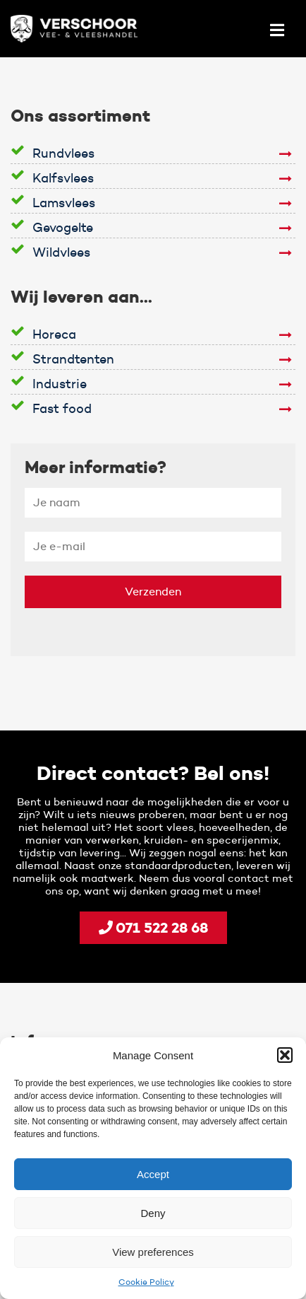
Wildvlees (61, 252)
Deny (152, 1213)
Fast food (62, 408)
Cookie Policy (146, 1281)
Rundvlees (63, 153)
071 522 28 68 (153, 928)
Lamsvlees (63, 203)
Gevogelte (62, 227)
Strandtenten (73, 359)
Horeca (54, 334)
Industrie (59, 384)
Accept (153, 1174)
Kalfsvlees (63, 178)
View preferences (153, 1252)
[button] (285, 1055)
